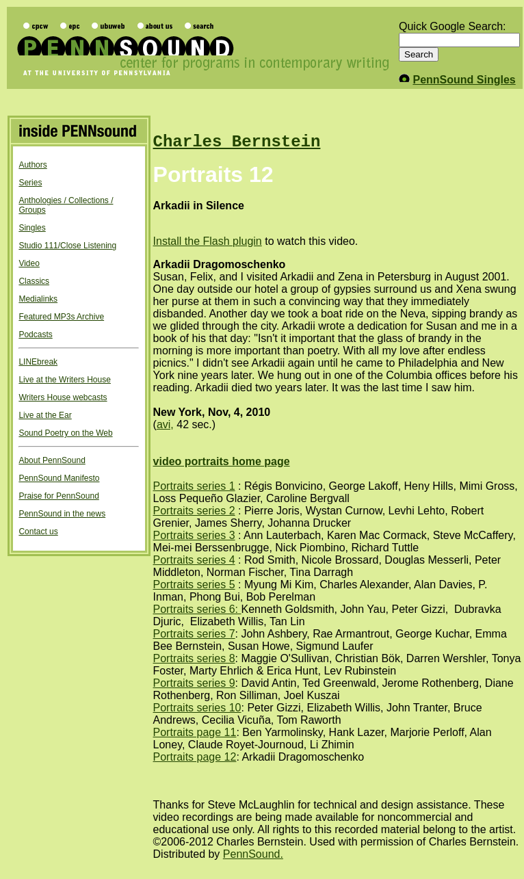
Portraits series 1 (194, 486)
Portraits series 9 (194, 683)
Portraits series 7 (194, 634)
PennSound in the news (61, 514)
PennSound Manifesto (58, 478)
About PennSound (51, 460)
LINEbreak (37, 362)
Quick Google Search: (452, 26)
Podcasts (35, 334)
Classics (33, 281)
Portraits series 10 (197, 707)
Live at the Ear (44, 415)
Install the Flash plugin (207, 241)
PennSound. (253, 854)
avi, (165, 424)
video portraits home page (221, 461)
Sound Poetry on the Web (65, 433)
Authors (32, 165)
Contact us (37, 531)
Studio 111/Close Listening (67, 245)
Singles (31, 228)
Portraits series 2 (194, 510)
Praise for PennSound (58, 496)
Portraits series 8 (194, 658)
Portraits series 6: (197, 609)
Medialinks (37, 299)
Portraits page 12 (195, 757)
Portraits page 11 (195, 732)
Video (28, 263)
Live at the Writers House (64, 379)
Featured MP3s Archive (61, 317)
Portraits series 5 (194, 584)
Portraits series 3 (194, 535)
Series (30, 182)
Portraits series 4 (194, 560)
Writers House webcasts (62, 397)
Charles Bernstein (237, 142)
